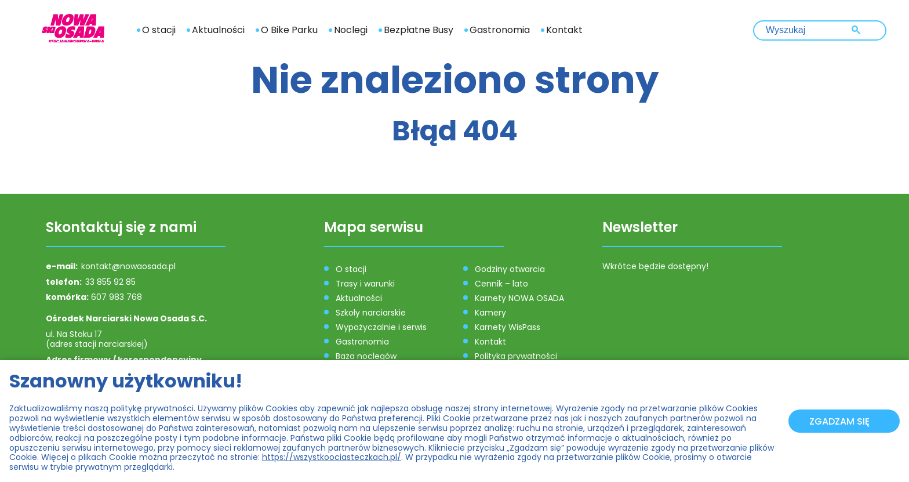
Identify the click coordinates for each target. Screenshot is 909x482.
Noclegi (351, 30)
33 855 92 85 (110, 282)
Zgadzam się (839, 421)
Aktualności (218, 30)
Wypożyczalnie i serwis (381, 327)
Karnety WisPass (507, 327)
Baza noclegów (366, 356)
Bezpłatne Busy (418, 30)
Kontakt (564, 30)
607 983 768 (116, 297)
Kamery (490, 312)
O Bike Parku (289, 30)
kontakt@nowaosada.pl (128, 266)
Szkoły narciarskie (371, 312)
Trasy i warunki (365, 283)
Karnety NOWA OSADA (519, 298)
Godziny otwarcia (510, 269)
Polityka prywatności (516, 356)
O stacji (159, 30)
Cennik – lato (501, 283)
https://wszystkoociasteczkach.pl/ (331, 457)
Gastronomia (500, 30)
